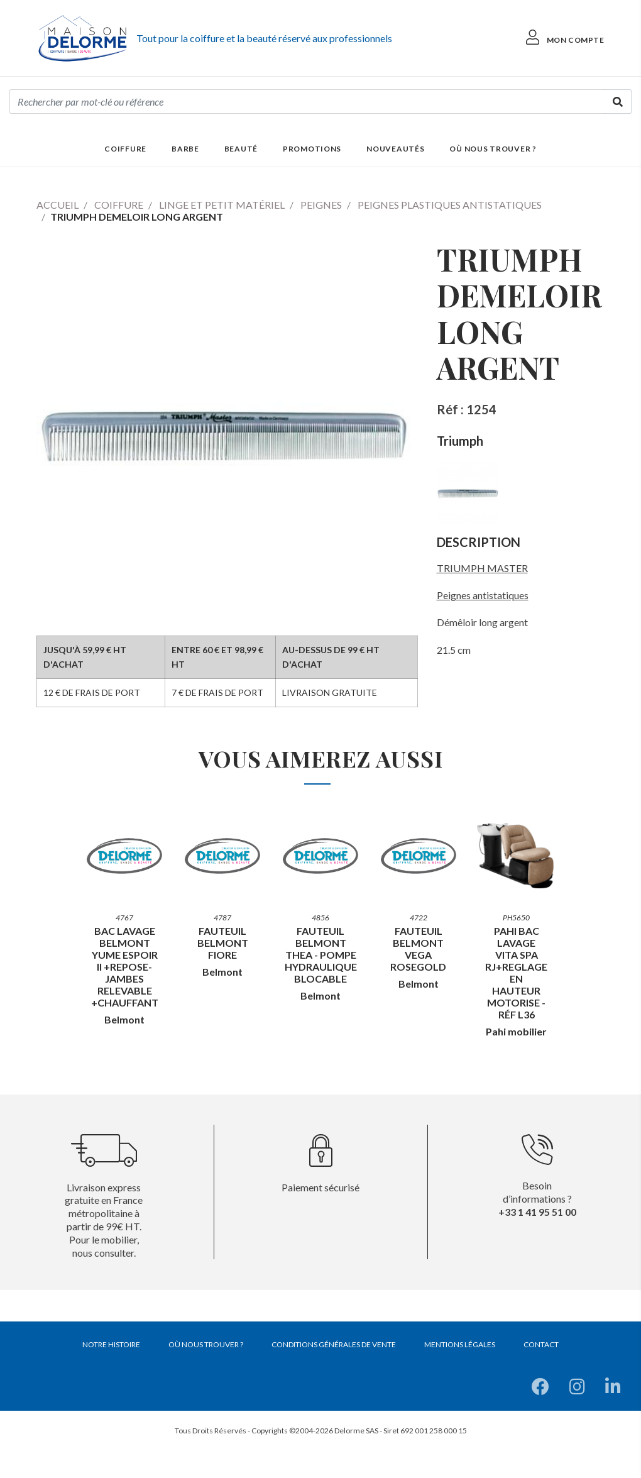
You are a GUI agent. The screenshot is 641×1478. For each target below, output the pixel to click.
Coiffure (118, 205)
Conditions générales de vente (333, 1344)
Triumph (460, 440)
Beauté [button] (241, 148)
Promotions (312, 148)
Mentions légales (459, 1344)
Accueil (57, 205)
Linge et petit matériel (222, 205)
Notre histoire (111, 1344)
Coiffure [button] (125, 148)
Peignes (321, 205)
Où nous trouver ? (492, 148)
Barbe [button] (185, 148)
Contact (541, 1344)
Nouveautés (395, 148)
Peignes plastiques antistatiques (450, 205)
